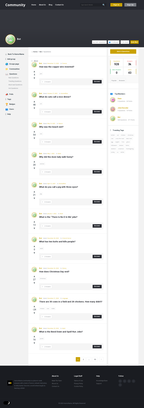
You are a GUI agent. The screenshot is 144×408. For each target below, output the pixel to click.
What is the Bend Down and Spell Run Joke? (61, 331)
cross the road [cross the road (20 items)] (120, 138)
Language (65, 298)
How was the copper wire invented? (56, 66)
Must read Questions (15, 85)
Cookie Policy (78, 386)
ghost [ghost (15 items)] (128, 142)
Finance (64, 63)
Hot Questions (13, 88)
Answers (122, 80)
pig (41, 194)
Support (99, 383)
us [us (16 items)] (117, 152)
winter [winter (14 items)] (122, 152)
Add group (11, 59)
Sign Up (130, 5)
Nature (61, 123)
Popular (114, 80)
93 (95, 359)
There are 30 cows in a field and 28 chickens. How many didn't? (70, 301)
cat (41, 103)
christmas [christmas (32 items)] (130, 135)
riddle (53, 308)
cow (48, 308)
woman (42, 164)
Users (11, 109)
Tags (9, 99)
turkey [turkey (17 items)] (113, 152)
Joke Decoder (123, 108)
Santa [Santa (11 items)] (127, 145)
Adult (59, 153)
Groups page (14, 64)
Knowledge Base (101, 380)
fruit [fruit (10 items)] (123, 142)
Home (33, 5)
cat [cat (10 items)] (118, 135)
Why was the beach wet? (51, 127)
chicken (42, 308)
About (36, 61)
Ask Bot (134, 42)
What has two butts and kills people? (57, 241)
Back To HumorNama (16, 54)
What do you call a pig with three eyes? (58, 187)
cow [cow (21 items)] (112, 138)
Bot (19, 39)
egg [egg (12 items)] (112, 142)
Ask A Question (123, 51)
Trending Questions (15, 81)
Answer (97, 81)
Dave (119, 98)
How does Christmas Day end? (54, 271)
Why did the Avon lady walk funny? (56, 157)
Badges (12, 104)
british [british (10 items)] (113, 135)
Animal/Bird (64, 93)
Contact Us (59, 5)
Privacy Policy (78, 383)
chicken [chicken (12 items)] (123, 135)
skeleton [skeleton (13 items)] (113, 149)
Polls (11, 94)
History (64, 268)
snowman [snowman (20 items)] (121, 149)
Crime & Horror (66, 238)
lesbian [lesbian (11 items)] (121, 145)
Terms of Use (78, 380)
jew (41, 73)
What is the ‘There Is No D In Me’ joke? (58, 217)
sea (41, 134)
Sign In (116, 5)
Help (9, 114)
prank (41, 338)
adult (41, 248)
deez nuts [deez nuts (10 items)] (129, 138)
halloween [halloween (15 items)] (114, 145)
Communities (14, 69)
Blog (50, 5)
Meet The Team (57, 380)
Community (15, 5)
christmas (43, 278)
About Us (42, 5)
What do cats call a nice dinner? (55, 96)
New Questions (14, 78)
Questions (99, 42)
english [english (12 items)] (117, 142)
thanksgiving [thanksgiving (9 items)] (130, 149)
